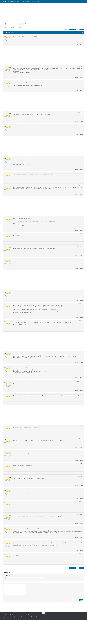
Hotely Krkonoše (15, 616)
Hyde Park (38, 1)
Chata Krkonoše (9, 616)
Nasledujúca (81, 29)
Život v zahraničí (10, 1)
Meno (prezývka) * (7, 575)
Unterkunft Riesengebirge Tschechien (21, 614)
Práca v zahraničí (19, 1)
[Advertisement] (43, 12)
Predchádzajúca (72, 29)
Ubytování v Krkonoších (9, 614)
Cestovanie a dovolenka (30, 1)
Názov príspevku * (7, 579)
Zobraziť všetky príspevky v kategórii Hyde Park (11, 566)
